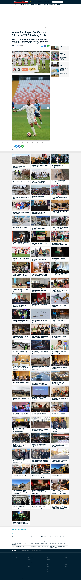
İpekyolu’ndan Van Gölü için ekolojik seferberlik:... (64, 69)
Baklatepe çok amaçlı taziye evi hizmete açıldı (21, 399)
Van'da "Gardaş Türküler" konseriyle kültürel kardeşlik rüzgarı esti (39, 492)
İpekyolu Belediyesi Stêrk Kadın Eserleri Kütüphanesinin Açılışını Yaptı (60, 445)
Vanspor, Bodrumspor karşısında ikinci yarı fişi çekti (59, 244)
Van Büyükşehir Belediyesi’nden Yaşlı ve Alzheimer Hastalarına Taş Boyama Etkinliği (60, 290)
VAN (21, 4)
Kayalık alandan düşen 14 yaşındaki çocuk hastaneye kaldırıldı (57, 547)
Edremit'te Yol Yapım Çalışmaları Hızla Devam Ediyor (59, 476)
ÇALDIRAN (51, 4)
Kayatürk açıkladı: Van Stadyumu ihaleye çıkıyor (39, 546)
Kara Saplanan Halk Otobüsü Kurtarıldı (59, 306)
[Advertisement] (6, 20)
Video (65, 559)
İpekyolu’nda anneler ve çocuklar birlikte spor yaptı (39, 476)
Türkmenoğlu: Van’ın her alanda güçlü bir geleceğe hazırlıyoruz (21, 290)
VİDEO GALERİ (46, 1)
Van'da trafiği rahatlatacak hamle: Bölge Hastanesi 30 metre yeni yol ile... (58, 182)
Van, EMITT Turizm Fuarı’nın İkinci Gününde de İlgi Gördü (39, 275)
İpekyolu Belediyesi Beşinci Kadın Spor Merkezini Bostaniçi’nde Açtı (20, 445)
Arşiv (65, 562)
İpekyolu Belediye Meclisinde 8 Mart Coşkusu (21, 213)
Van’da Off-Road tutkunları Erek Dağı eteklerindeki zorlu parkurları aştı (21, 166)
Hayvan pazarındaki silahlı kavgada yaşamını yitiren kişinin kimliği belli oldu (21, 537)
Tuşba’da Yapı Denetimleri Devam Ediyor (19, 507)
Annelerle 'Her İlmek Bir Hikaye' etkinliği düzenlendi (40, 166)
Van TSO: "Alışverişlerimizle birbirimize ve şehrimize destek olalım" (59, 197)
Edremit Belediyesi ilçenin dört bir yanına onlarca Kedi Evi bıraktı (40, 259)
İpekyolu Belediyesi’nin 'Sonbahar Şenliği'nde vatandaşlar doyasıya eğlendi (59, 492)
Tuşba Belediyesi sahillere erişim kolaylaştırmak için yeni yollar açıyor (20, 492)
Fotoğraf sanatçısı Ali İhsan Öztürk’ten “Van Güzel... (64, 48)
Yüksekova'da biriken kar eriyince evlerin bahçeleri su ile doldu (21, 197)
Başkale (48, 559)
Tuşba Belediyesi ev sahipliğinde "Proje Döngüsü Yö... (63, 64)
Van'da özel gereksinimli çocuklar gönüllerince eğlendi (20, 523)
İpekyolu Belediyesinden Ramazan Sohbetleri (38, 213)
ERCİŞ (36, 4)
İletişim (66, 566)
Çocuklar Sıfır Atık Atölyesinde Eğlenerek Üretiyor (59, 352)
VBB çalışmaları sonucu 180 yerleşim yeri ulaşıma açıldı (39, 321)
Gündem (13, 533)
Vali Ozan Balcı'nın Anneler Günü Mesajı (19, 546)
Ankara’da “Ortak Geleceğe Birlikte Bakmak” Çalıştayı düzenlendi (39, 399)
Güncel (29, 564)
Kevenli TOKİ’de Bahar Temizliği (21, 181)
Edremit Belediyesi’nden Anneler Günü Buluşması (62, 53)
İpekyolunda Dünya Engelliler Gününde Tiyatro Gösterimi (20, 414)
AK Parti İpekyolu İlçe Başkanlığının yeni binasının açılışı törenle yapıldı (20, 430)
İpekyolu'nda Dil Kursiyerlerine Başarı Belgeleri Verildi (40, 337)
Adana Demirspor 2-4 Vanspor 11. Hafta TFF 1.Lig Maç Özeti (39, 27)
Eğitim (29, 566)
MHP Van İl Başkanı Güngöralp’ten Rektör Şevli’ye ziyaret (39, 544)
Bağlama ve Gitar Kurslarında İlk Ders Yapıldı (60, 399)
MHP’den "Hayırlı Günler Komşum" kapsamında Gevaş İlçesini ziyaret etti (20, 461)
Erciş (48, 566)
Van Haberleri (14, 557)
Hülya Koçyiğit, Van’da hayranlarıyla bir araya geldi (20, 275)
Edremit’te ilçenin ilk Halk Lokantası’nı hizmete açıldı (20, 476)
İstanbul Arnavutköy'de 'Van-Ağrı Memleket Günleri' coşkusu (40, 445)
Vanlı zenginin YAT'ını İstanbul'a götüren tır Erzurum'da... (40, 352)
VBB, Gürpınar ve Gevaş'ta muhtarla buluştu (19, 306)
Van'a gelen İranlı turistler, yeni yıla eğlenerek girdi (21, 321)
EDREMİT (32, 4)
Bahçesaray (49, 557)
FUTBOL (17, 149)
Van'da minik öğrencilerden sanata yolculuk (58, 259)
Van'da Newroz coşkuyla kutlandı (38, 197)
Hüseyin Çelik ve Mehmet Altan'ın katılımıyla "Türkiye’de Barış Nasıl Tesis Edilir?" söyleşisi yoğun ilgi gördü (20, 368)
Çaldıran (48, 561)
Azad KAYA (32, 550)
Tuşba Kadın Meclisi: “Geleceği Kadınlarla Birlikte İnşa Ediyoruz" (59, 213)
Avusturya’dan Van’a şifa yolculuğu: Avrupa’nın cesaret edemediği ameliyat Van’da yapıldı (39, 541)
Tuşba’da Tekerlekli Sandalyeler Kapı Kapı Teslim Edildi (60, 228)
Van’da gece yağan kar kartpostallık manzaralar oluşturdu (38, 228)
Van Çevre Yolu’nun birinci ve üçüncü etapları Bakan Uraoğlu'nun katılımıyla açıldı (39, 383)
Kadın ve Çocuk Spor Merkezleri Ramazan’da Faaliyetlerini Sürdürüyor (21, 244)
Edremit (48, 564)
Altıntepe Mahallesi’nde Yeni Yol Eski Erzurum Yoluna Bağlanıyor (40, 368)
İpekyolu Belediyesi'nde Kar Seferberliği (58, 321)
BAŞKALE (46, 4)
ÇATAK (55, 4)
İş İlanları (66, 561)
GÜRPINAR (59, 4)
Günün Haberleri (30, 562)
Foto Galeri (18, 27)
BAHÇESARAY (40, 4)
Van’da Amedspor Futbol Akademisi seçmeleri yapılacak (58, 541)
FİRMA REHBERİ (33, 1)
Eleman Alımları (30, 557)
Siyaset (29, 559)
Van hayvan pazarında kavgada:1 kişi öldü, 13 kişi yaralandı (39, 537)
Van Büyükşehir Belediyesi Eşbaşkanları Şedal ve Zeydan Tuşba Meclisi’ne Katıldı (59, 507)
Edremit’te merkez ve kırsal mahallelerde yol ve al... (64, 74)
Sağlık (29, 561)
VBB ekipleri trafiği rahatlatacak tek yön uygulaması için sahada (21, 352)
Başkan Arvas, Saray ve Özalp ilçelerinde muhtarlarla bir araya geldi (40, 306)
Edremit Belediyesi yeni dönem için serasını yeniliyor (40, 430)
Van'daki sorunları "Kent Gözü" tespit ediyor (59, 337)
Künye (66, 564)
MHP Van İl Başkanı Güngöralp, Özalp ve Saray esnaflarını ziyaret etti (59, 430)
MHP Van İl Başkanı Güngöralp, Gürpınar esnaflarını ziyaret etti (40, 461)
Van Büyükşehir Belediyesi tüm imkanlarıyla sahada (21, 337)
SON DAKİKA (17, 4)
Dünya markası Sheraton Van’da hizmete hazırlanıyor (57, 537)
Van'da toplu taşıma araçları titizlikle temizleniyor (39, 507)
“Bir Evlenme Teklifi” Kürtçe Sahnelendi (39, 414)
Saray (48, 571)
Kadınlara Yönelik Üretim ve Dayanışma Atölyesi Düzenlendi (60, 414)
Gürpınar (48, 569)
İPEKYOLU (25, 4)
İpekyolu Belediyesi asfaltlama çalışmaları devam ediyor (59, 461)
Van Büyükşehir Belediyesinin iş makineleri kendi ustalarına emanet (60, 275)
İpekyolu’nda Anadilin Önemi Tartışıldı (39, 244)
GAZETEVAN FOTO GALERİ (25, 27)
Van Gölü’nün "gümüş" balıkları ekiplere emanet (58, 543)
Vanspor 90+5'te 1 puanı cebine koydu (21, 259)
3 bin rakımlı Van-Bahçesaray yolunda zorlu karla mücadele (20, 544)
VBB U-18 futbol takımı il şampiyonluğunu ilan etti (38, 182)
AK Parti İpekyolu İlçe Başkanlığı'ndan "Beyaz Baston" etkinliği (40, 290)
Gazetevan (14, 27)
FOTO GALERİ (40, 1)
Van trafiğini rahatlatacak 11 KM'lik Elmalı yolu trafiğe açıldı (59, 383)
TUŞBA (28, 4)
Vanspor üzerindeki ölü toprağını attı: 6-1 (57, 166)
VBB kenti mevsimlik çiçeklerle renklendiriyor (63, 58)
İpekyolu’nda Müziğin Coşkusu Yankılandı (59, 368)
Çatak (48, 562)
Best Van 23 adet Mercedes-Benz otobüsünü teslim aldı (21, 541)
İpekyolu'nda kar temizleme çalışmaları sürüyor (20, 228)
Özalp (48, 573)
